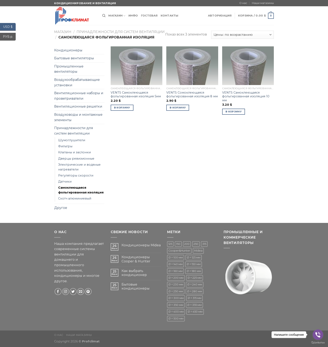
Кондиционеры (68, 50)
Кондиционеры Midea (141, 245)
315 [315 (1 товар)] (204, 243)
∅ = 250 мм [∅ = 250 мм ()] (175, 291)
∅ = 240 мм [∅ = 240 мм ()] (194, 284)
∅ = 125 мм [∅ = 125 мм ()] (193, 257)
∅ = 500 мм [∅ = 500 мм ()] (175, 318)
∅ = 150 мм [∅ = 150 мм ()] (194, 264)
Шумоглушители (71, 140)
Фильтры (65, 146)
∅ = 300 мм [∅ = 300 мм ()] (176, 298)
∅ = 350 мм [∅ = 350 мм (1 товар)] (175, 304)
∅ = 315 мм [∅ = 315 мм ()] (194, 298)
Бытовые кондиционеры (136, 286)
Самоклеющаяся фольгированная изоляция (81, 190)
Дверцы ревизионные (76, 158)
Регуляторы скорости (75, 175)
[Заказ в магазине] (242, 35)
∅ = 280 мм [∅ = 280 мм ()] (194, 291)
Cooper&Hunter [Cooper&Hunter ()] (179, 250)
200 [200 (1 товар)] (187, 243)
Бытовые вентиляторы (74, 58)
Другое (60, 208)
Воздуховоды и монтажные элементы (78, 117)
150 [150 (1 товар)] (178, 243)
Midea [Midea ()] (198, 250)
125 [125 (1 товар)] (170, 243)
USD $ (9, 27)
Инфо (133, 15)
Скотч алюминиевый (74, 198)
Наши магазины (263, 3)
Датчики (65, 181)
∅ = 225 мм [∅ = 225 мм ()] (194, 277)
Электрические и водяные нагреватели (79, 167)
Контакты (169, 15)
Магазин (116, 16)
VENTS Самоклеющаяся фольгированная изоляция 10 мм (245, 96)
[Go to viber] (318, 334)
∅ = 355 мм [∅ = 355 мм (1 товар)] (194, 304)
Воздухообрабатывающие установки (77, 82)
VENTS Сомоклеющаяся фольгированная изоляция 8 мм (192, 94)
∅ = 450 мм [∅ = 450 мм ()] (195, 311)
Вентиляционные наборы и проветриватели (78, 95)
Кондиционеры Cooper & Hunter (136, 259)
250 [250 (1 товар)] (195, 243)
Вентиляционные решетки (78, 106)
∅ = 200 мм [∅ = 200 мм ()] (175, 277)
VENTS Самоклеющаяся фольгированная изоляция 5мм (136, 94)
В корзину (122, 107)
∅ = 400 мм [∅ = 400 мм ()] (176, 311)
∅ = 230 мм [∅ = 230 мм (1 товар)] (175, 284)
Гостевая (149, 15)
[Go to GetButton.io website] (318, 342)
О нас (243, 3)
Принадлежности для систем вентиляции (121, 32)
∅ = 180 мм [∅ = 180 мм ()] (194, 271)
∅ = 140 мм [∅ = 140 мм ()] (175, 264)
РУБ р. (9, 37)
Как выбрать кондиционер (134, 273)
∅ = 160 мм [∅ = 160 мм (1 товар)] (175, 271)
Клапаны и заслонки (74, 152)
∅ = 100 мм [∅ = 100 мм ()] (175, 257)
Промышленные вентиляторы (68, 69)
